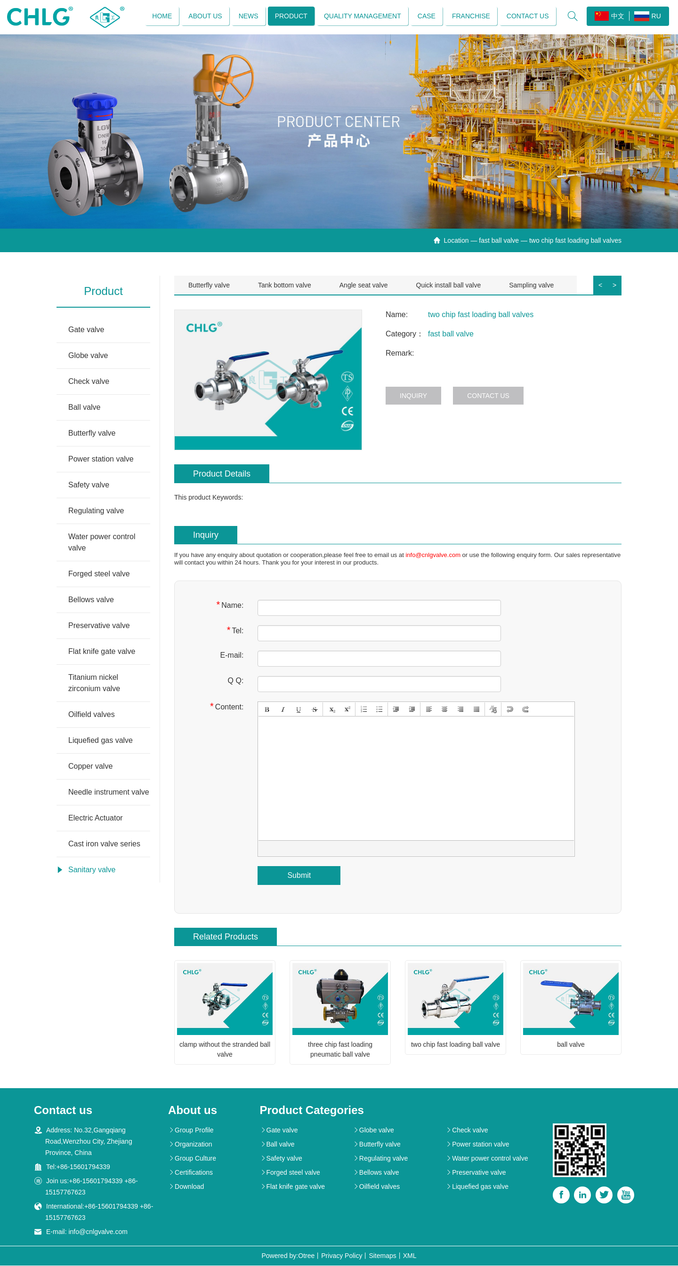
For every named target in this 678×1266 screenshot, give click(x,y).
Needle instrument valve (108, 792)
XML (410, 1256)
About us (205, 16)
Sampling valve (531, 285)
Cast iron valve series (104, 844)
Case (426, 16)
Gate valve (86, 330)
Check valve (88, 382)
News (248, 16)
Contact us (527, 16)
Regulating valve (96, 511)
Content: (226, 707)
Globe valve (88, 356)
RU (647, 17)
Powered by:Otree (288, 1256)
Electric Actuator (95, 818)
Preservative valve (99, 626)
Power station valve (101, 459)
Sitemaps (382, 1256)
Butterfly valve (91, 434)
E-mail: (232, 656)
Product (290, 16)
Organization (190, 1144)
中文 (609, 16)
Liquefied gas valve (100, 741)
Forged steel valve (99, 574)
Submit (299, 876)
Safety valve (88, 485)
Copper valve (90, 767)
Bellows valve (91, 600)
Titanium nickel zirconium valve (94, 683)
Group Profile (190, 1130)
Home (162, 16)
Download (186, 1187)
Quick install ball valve (448, 285)
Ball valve (84, 408)
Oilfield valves (91, 715)
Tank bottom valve (284, 285)
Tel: (235, 631)
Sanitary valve (92, 870)
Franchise (471, 16)
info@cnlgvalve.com (432, 555)
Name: (229, 605)
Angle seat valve (363, 285)
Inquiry (413, 396)
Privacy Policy (341, 1256)
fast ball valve (499, 241)
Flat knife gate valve (101, 652)
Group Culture (192, 1158)
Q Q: (236, 681)
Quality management (362, 16)
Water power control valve (102, 542)
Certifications (190, 1173)
